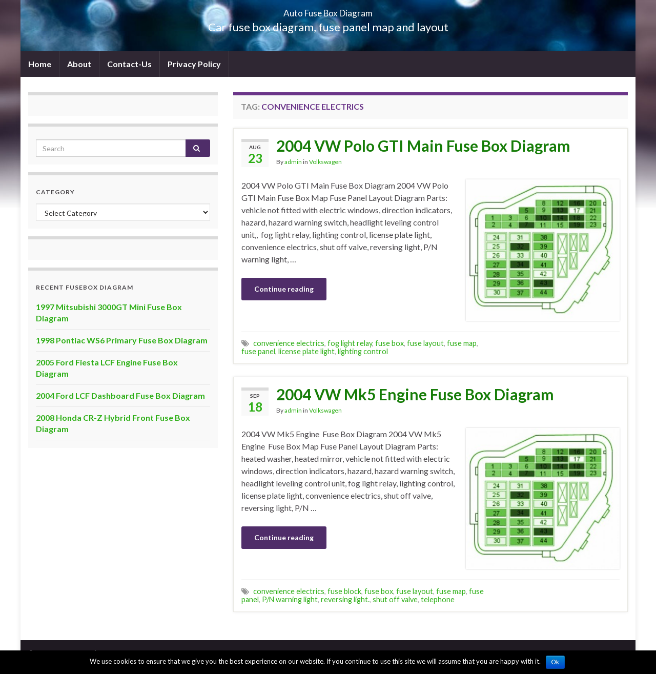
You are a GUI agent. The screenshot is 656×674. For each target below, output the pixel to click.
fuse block (344, 591)
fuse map (462, 343)
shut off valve (395, 599)
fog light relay (349, 343)
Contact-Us (129, 64)
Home (39, 64)
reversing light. (345, 599)
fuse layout (425, 343)
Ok (555, 662)
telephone (438, 599)
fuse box (389, 343)
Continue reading (284, 288)
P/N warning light (290, 599)
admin (293, 162)
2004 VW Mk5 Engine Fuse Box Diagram (415, 394)
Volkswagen (325, 162)
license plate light (306, 351)
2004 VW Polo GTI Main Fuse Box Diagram (423, 145)
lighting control (363, 351)
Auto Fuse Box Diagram (328, 10)
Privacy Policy (194, 64)
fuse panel (258, 351)
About (79, 64)
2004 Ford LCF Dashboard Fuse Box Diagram (120, 395)
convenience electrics (288, 343)
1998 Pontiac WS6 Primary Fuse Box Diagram (122, 340)
